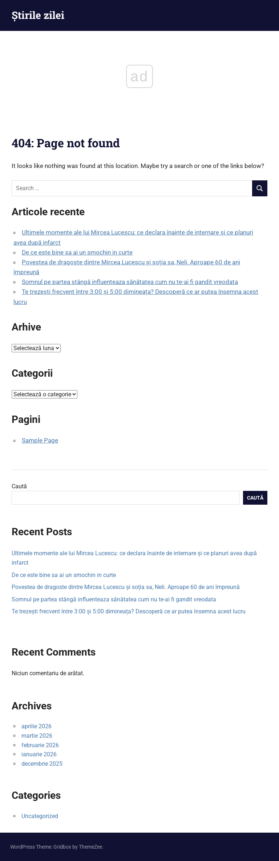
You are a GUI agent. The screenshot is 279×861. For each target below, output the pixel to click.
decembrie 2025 (41, 763)
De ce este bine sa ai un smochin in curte (77, 252)
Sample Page (40, 440)
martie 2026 (36, 735)
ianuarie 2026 (39, 754)
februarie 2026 (40, 745)
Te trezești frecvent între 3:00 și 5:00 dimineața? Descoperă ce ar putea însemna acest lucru (129, 611)
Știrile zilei (38, 15)
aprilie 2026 (36, 726)
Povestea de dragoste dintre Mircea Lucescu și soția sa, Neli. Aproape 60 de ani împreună (126, 587)
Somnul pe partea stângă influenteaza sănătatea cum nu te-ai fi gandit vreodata (130, 281)
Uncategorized (39, 816)
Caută (19, 486)
